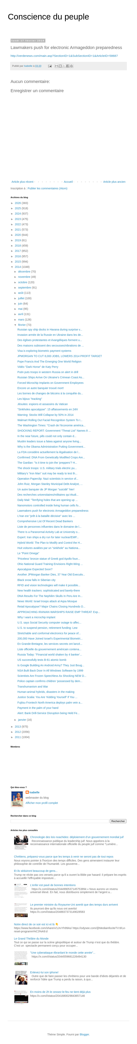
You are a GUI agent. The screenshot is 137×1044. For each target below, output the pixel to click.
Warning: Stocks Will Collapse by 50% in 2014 (45, 414)
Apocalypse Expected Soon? (34, 569)
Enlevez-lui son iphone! (44, 972)
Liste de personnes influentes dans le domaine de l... (49, 526)
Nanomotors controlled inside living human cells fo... (49, 505)
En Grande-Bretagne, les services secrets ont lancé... (49, 643)
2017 (18, 250)
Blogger (84, 1034)
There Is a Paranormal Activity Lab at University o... (48, 532)
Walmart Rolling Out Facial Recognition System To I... (49, 420)
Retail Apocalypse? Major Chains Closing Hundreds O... (51, 606)
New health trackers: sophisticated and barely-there (48, 590)
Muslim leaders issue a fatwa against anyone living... (49, 441)
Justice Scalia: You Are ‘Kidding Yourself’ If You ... (47, 697)
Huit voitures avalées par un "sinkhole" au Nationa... (48, 548)
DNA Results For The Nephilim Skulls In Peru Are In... (50, 596)
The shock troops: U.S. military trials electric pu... (47, 468)
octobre (23, 282)
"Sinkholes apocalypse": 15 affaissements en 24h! (47, 409)
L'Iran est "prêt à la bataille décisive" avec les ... (46, 516)
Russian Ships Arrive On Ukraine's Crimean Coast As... (50, 377)
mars (21, 319)
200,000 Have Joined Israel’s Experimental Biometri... (50, 638)
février (22, 324)
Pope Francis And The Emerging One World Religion (49, 361)
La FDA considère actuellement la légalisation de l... (48, 452)
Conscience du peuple (48, 16)
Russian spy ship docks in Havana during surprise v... (49, 329)
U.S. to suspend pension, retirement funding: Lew (47, 627)
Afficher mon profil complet (42, 802)
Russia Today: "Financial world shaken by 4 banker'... (49, 654)
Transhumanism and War (32, 686)
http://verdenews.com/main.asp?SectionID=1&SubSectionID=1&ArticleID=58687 (64, 55)
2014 (18, 266)
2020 (18, 234)
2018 (18, 245)
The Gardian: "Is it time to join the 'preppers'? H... (47, 462)
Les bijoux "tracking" (29, 398)
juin (20, 303)
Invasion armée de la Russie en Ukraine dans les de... (50, 334)
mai (20, 308)
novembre (24, 276)
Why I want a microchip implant (36, 617)
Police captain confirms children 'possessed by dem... (49, 681)
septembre (25, 287)
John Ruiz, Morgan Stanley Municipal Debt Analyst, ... (50, 483)
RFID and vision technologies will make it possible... (48, 585)
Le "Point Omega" (28, 553)
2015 (18, 261)
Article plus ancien (114, 181)
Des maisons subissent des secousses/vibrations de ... (50, 345)
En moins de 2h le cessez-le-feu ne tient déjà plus (60, 991)
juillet (21, 298)
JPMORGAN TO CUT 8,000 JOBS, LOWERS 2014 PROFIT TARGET (59, 356)
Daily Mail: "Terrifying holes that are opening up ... (47, 500)
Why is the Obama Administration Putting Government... (51, 446)
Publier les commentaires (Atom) (47, 188)
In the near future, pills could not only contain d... (46, 436)
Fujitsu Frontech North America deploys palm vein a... (49, 702)
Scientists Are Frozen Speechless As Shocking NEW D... (51, 675)
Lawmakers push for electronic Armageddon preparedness (52, 510)
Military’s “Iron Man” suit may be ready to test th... (47, 473)
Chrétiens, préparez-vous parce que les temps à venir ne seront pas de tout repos (63, 856)
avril (21, 314)
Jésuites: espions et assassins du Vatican (42, 404)
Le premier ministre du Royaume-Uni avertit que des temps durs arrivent (74, 904)
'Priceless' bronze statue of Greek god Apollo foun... (48, 558)
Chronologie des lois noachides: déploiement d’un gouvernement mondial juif (76, 837)
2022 (18, 224)
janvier (22, 719)
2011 (18, 737)
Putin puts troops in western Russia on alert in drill (47, 372)
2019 (18, 240)
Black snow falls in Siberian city (36, 580)
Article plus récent (22, 181)
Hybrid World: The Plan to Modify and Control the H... (49, 542)
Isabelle (35, 792)
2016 (18, 256)
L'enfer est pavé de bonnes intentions (53, 885)
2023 (18, 219)
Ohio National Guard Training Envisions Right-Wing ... (50, 564)
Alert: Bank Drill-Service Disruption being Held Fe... (48, 713)
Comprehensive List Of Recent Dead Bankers (45, 521)
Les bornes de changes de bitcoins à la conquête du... (50, 393)
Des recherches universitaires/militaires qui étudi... (47, 494)
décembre (24, 271)
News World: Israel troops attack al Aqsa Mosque (47, 601)
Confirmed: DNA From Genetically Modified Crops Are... (51, 457)
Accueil (68, 181)
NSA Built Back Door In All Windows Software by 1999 (50, 670)
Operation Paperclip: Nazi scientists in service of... (47, 478)
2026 (18, 203)
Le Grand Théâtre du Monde (31, 938)
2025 (18, 208)
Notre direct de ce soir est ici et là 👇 (36, 924)
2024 (18, 213)
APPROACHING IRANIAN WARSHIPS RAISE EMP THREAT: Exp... (58, 612)
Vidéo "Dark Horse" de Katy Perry (37, 366)
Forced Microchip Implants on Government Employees (50, 382)
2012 (18, 731)
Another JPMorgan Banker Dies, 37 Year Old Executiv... (51, 574)
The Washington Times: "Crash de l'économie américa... (51, 425)
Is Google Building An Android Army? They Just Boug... (50, 665)
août (21, 292)
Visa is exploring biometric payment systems (44, 350)
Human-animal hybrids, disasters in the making (45, 691)
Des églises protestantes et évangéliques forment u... (49, 340)
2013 (18, 726)
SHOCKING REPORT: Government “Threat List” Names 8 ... (54, 430)
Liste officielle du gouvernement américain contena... (49, 649)
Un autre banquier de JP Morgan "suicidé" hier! (45, 489)
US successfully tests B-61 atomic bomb (41, 659)
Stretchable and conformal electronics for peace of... (49, 633)
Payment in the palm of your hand (37, 707)
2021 (18, 229)
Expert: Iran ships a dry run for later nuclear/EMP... (48, 537)
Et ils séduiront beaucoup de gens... (36, 870)
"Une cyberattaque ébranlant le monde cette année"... (62, 952)
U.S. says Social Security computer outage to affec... (49, 622)
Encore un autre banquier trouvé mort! (40, 388)
